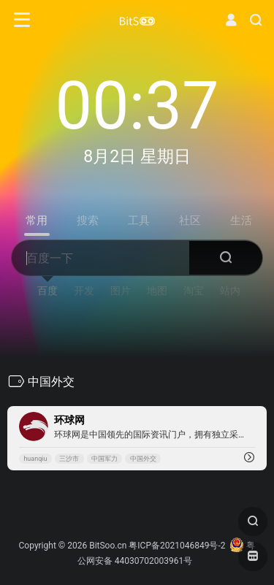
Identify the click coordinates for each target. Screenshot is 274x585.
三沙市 (69, 458)
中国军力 (104, 458)
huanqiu (35, 458)
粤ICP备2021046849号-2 (177, 545)
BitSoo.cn (107, 545)
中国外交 (143, 458)
